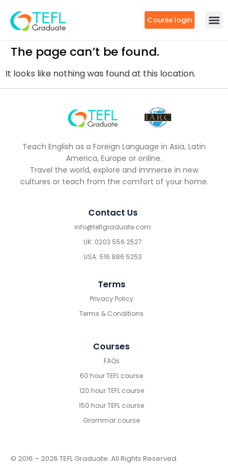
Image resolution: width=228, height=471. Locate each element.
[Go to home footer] (93, 117)
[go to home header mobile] (38, 20)
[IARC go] (158, 118)
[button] (214, 20)
